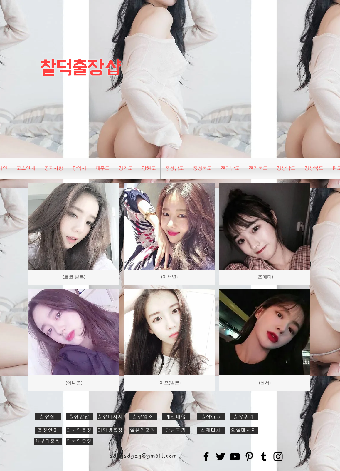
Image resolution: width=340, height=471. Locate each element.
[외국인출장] (79, 430)
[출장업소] (143, 416)
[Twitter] (220, 456)
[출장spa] (211, 416)
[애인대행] (176, 416)
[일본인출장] (143, 430)
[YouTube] (235, 456)
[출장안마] (48, 430)
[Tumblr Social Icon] (263, 456)
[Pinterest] (249, 456)
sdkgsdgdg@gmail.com (143, 456)
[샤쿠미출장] (48, 441)
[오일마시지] (244, 430)
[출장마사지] (110, 416)
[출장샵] (48, 416)
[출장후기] (244, 416)
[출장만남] (79, 416)
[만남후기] (176, 430)
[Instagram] (278, 456)
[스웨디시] (211, 430)
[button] (79, 168)
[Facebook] (206, 456)
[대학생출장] (110, 430)
